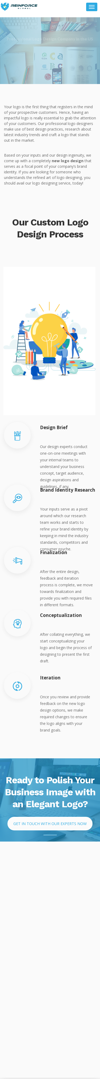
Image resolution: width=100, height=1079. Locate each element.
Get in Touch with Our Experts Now (50, 823)
